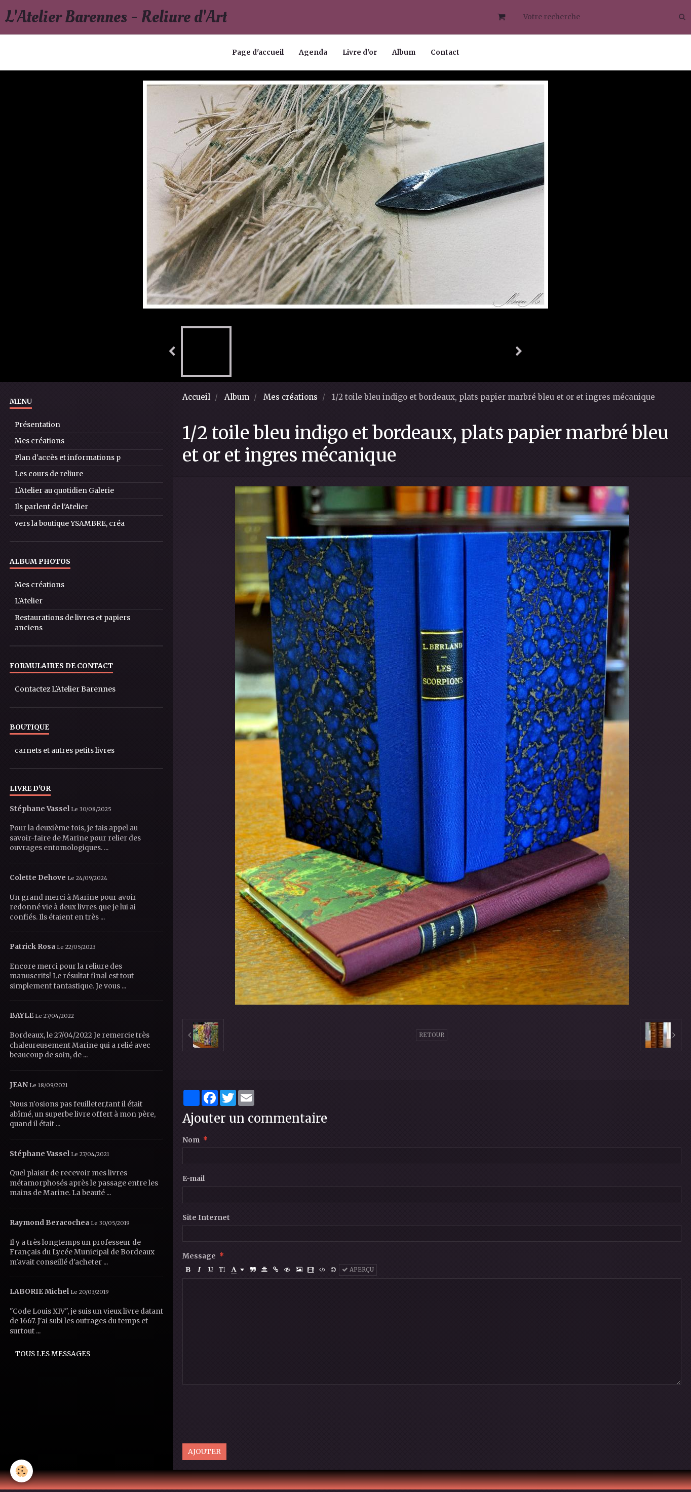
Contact (445, 52)
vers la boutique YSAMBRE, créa (70, 526)
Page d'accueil (258, 52)
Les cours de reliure (49, 476)
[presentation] (259, 1416)
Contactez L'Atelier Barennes (65, 691)
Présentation (37, 427)
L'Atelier (29, 603)
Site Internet (206, 1220)
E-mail (193, 1181)
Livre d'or (359, 52)
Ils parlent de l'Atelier (51, 509)
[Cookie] (21, 1471)
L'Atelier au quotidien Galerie (64, 493)
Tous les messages (52, 1356)
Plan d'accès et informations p (68, 460)
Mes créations (290, 399)
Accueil (196, 399)
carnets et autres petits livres (64, 753)
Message (199, 1258)
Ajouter (204, 1454)
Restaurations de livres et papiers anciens (72, 625)
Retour (431, 1037)
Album (403, 52)
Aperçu (358, 1272)
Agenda (313, 52)
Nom (191, 1142)
